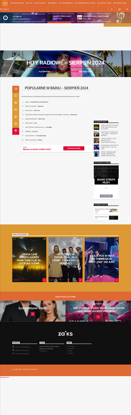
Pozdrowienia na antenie (86, 3)
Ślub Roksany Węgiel (33, 345)
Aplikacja (5, 9)
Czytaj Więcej (43, 388)
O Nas (30, 3)
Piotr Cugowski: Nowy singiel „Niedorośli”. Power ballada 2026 (108, 190)
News (65, 75)
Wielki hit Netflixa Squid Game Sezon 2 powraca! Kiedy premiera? (98, 346)
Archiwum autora (73, 185)
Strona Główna (18, 3)
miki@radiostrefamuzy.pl (22, 387)
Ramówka (53, 3)
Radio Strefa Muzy (101, 253)
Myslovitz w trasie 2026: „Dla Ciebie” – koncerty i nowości (109, 170)
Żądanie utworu (105, 3)
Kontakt (71, 390)
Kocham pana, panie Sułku (102, 246)
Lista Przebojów (67, 3)
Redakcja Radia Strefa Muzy (64, 89)
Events (70, 387)
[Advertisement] (65, 37)
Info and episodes (106, 232)
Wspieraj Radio (121, 3)
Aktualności (41, 3)
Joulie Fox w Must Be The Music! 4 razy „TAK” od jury (109, 183)
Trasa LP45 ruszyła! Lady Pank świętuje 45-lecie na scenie (110, 163)
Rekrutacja (71, 383)
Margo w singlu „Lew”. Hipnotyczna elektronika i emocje (108, 177)
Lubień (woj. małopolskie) (22, 390)
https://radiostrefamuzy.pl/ (22, 383)
